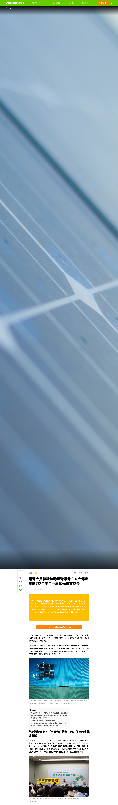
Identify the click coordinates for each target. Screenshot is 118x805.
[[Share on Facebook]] (20, 581)
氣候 (35, 573)
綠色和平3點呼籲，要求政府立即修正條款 (44, 726)
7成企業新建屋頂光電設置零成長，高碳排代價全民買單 (49, 715)
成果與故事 (86, 3)
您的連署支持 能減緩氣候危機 (59, 627)
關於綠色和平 (36, 3)
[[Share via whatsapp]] (20, 585)
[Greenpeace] (15, 5)
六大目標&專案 (54, 3)
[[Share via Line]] (20, 589)
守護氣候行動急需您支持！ (40, 718)
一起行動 (71, 3)
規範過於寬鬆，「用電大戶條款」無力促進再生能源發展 (49, 713)
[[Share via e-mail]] (20, 577)
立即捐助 (102, 2)
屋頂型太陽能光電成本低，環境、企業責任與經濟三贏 (48, 723)
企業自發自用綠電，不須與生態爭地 (43, 720)
